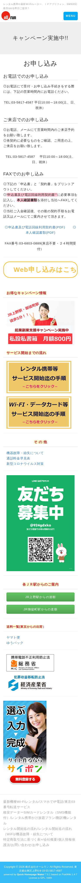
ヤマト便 (13, 637)
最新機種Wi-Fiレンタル (21, 801)
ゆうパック (15, 643)
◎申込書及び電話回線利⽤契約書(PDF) (35, 227)
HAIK (49, 878)
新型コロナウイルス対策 (25, 463)
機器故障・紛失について (25, 453)
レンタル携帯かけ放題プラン (33, 818)
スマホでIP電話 (52, 801)
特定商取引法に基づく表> (23, 839)
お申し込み (40, 845)
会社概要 (50, 839)
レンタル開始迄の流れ (20, 828)
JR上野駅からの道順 (40, 597)
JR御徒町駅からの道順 (40, 609)
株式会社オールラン (37, 866)
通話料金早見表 (18, 458)
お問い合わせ (21, 845)
